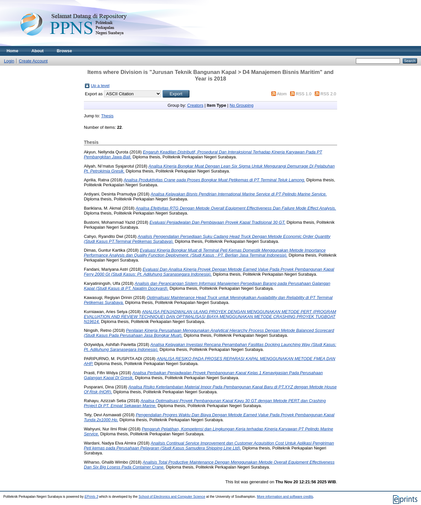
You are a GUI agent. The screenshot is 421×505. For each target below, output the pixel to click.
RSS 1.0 (303, 93)
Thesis (107, 115)
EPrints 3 (91, 496)
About (38, 50)
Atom (282, 93)
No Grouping (242, 105)
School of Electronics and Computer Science (171, 496)
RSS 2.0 (328, 93)
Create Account (33, 60)
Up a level (100, 85)
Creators (195, 105)
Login (9, 60)
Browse (64, 50)
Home (12, 50)
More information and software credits (285, 496)
